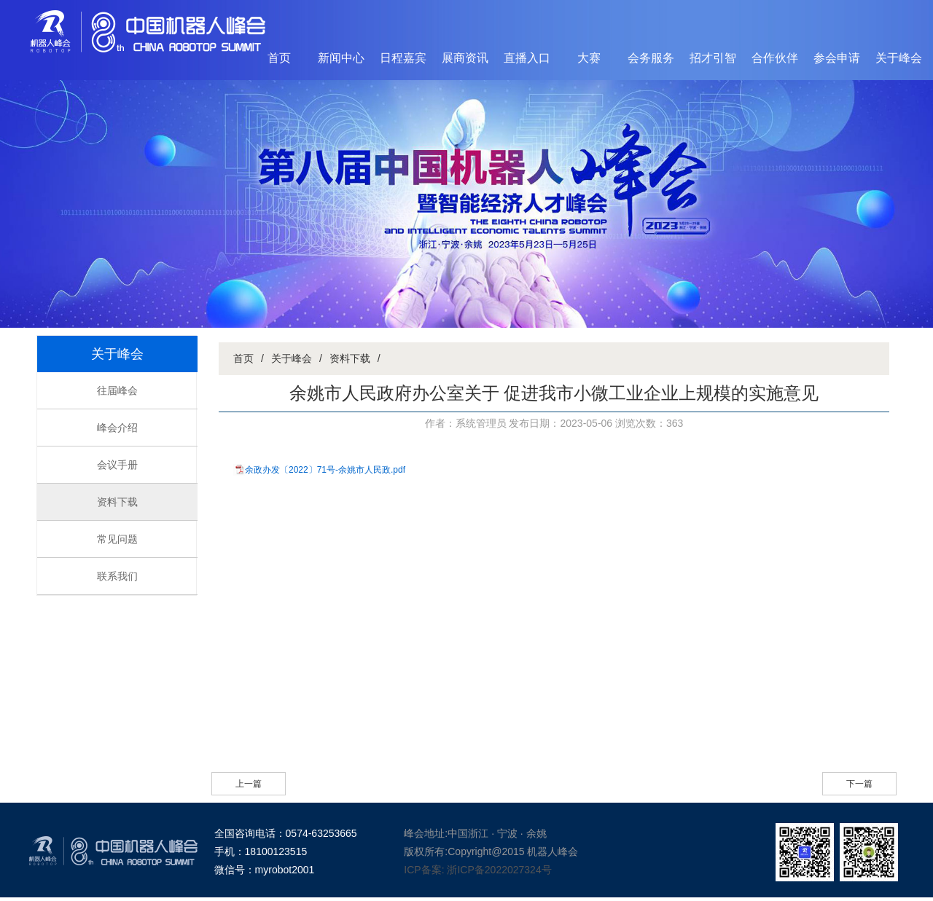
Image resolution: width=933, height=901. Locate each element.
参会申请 (836, 58)
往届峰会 (117, 390)
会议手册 (117, 465)
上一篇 (248, 784)
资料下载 (117, 502)
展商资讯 (465, 58)
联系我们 (117, 576)
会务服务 (651, 58)
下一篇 (859, 784)
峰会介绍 (117, 427)
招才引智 (713, 58)
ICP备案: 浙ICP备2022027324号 (477, 870)
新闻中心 (341, 58)
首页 (279, 58)
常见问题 (117, 539)
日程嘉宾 (403, 58)
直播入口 (527, 58)
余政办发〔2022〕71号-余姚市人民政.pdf (325, 470)
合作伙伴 (775, 58)
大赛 (589, 58)
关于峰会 (898, 58)
